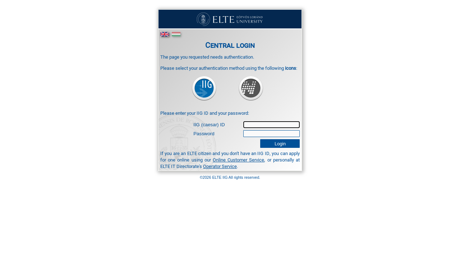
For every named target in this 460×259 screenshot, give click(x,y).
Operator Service (220, 166)
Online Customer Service (238, 159)
